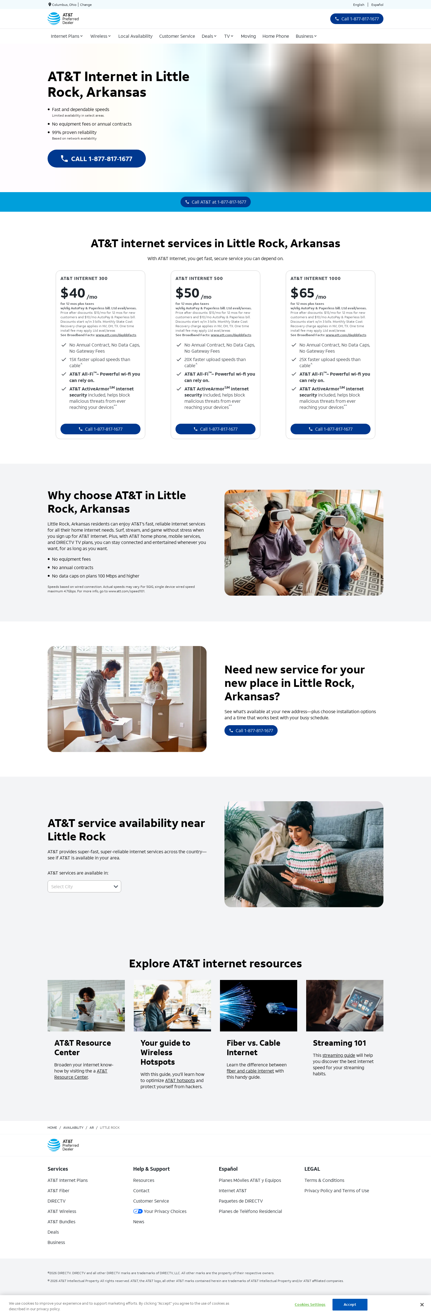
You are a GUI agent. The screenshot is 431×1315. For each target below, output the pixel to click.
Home (52, 1127)
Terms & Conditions (324, 1180)
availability (73, 1127)
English (358, 5)
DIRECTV (56, 1201)
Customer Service (151, 1201)
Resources (143, 1180)
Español (377, 5)
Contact (141, 1190)
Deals (53, 1232)
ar (92, 1127)
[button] (116, 886)
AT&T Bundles (61, 1221)
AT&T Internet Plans (68, 1180)
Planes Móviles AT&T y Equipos (250, 1180)
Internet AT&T (233, 1190)
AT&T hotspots (180, 1080)
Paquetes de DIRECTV (241, 1201)
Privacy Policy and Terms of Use (336, 1190)
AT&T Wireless (62, 1211)
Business (56, 1242)
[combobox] (78, 886)
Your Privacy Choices (159, 1211)
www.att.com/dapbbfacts (116, 335)
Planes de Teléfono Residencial (250, 1211)
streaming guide (338, 1055)
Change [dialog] (86, 5)
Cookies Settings (310, 1304)
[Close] (422, 1304)
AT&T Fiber (58, 1190)
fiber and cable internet (250, 1071)
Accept (350, 1304)
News (138, 1221)
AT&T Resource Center (80, 1074)
